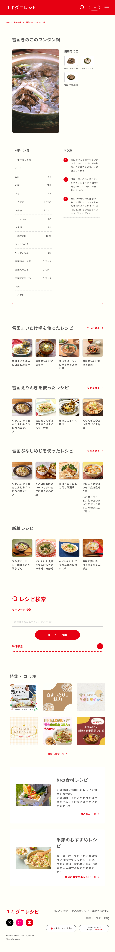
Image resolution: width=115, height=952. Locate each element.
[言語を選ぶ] (94, 7)
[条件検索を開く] (82, 7)
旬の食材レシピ (80, 915)
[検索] (57, 635)
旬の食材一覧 (88, 818)
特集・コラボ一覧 (55, 757)
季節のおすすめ (100, 915)
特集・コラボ (93, 922)
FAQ (106, 922)
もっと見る (93, 328)
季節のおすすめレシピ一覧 (80, 881)
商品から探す (61, 915)
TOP (8, 22)
